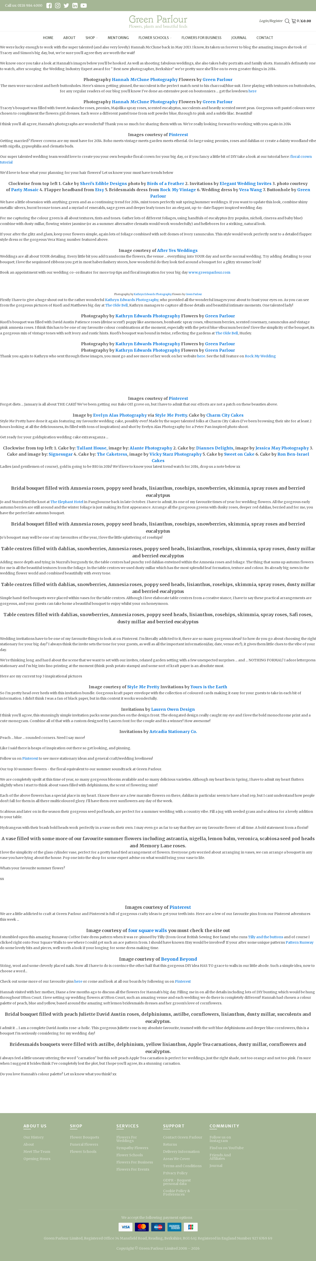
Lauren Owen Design (173, 709)
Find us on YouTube (227, 1148)
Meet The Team (36, 1151)
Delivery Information (181, 1151)
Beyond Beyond (179, 959)
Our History (33, 1137)
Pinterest (178, 134)
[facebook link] (49, 5)
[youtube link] (84, 5)
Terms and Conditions (182, 1166)
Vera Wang (250, 189)
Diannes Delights (214, 448)
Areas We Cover (176, 1158)
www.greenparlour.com (209, 272)
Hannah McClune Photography (145, 79)
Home (48, 38)
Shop (91, 38)
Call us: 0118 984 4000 (23, 5)
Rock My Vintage (178, 189)
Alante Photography (151, 448)
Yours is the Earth (208, 686)
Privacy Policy (175, 1173)
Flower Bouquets (84, 1137)
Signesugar (61, 454)
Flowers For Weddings (126, 1139)
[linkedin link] (75, 5)
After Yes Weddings (177, 250)
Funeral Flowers (84, 1144)
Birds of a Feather (165, 183)
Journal (239, 38)
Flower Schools (155, 38)
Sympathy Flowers (132, 1148)
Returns (170, 1144)
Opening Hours (36, 1158)
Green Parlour (217, 79)
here (252, 91)
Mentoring (118, 38)
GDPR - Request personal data (177, 1182)
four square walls (147, 930)
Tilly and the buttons (265, 937)
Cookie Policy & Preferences (176, 1192)
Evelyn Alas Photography (120, 415)
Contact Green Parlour (182, 1137)
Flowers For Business (201, 38)
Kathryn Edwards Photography (153, 294)
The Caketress (112, 454)
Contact (264, 38)
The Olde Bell (116, 305)
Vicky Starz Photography (175, 454)
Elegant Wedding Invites (246, 183)
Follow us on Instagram (220, 1139)
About (69, 38)
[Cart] (294, 21)
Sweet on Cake (239, 454)
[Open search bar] (287, 21)
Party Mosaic (25, 189)
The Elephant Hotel (66, 502)
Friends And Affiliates (220, 1156)
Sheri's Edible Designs (103, 183)
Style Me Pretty (171, 415)
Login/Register (270, 21)
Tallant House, (92, 448)
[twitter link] (66, 5)
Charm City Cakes (224, 415)
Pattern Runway (300, 942)
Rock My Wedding (260, 356)
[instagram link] (58, 5)
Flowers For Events (132, 1169)
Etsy (99, 189)
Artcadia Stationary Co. (172, 731)
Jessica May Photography (282, 448)
